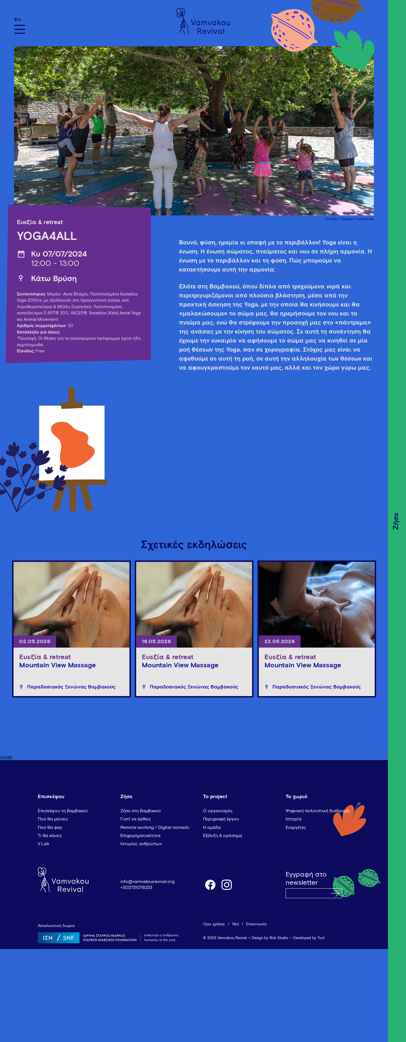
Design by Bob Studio (270, 938)
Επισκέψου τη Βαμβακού (63, 811)
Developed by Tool (309, 938)
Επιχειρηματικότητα (140, 835)
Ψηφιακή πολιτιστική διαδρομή (317, 811)
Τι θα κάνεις (50, 835)
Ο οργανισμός (218, 811)
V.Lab (43, 844)
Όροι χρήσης (214, 924)
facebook (210, 884)
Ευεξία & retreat (40, 222)
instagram (227, 884)
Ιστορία (293, 819)
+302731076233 (136, 887)
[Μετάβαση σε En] (19, 20)
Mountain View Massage (57, 665)
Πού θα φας (50, 827)
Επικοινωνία (256, 924)
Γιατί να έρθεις (135, 819)
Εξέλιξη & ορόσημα (222, 835)
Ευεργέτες (296, 827)
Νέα (235, 924)
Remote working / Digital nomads (154, 827)
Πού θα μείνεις (53, 819)
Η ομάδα (212, 827)
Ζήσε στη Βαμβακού (140, 811)
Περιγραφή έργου (221, 819)
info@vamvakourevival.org (147, 881)
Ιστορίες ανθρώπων (141, 844)
